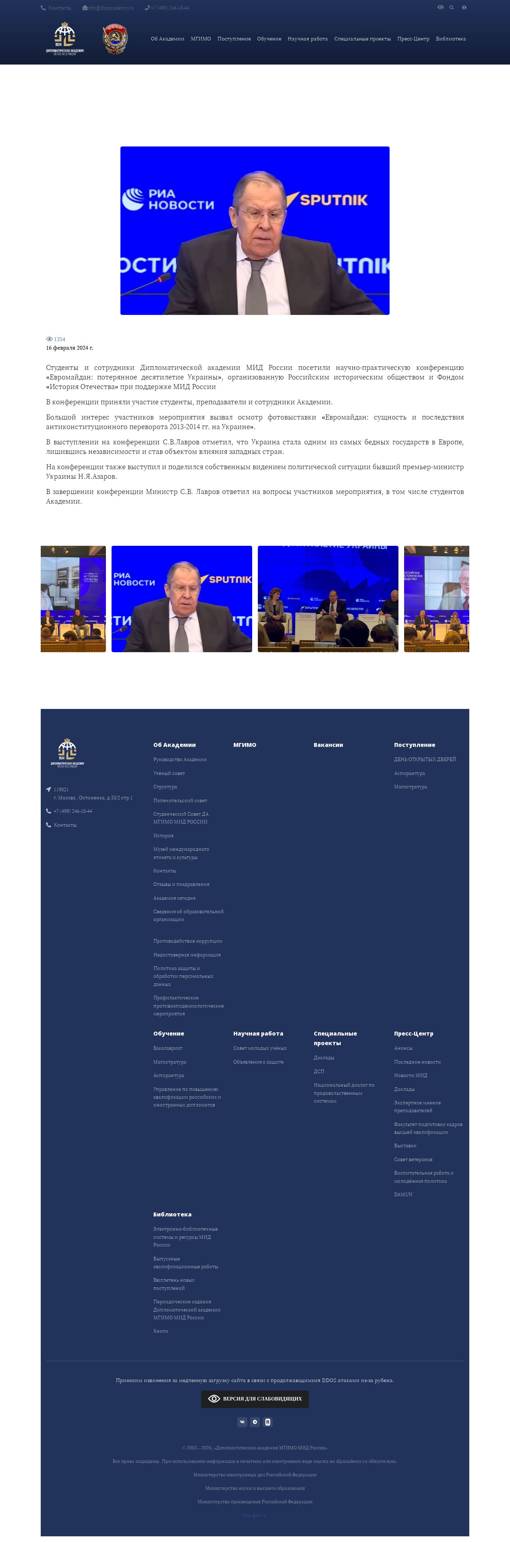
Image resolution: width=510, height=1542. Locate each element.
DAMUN (403, 1194)
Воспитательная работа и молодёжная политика (424, 1176)
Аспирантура (409, 773)
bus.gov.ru (255, 1515)
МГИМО (201, 38)
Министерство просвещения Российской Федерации (255, 1502)
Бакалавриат (167, 1048)
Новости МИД (410, 1075)
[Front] (67, 752)
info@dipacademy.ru (108, 7)
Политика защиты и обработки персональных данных (183, 976)
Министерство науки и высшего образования (255, 1488)
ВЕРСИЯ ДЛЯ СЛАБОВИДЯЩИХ (255, 1398)
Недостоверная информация (187, 954)
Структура (165, 786)
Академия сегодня (174, 898)
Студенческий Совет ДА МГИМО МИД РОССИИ (181, 817)
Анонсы (403, 1048)
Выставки (405, 1145)
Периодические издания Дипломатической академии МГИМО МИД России (187, 1309)
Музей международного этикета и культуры (181, 852)
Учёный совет (169, 773)
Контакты (56, 7)
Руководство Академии (180, 759)
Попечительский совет (180, 800)
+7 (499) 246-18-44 (167, 7)
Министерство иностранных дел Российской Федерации (255, 1475)
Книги (160, 1331)
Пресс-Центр (413, 38)
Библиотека (451, 38)
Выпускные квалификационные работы (185, 1262)
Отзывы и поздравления (181, 884)
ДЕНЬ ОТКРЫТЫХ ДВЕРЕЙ (425, 759)
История (163, 835)
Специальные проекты (362, 38)
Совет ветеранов (413, 1159)
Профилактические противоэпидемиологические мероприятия (188, 1005)
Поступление (234, 38)
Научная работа (308, 38)
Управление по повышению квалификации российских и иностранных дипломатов (187, 1097)
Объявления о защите (258, 1061)
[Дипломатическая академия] (65, 39)
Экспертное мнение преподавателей (417, 1106)
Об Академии (168, 38)
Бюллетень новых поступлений (173, 1283)
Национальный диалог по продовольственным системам (344, 1092)
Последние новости (417, 1061)
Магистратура (410, 786)
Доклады (324, 1057)
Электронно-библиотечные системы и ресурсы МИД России (185, 1236)
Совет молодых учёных (260, 1048)
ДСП (319, 1071)
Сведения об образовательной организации (188, 915)
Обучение (269, 38)
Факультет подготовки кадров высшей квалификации (428, 1128)
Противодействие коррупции (187, 940)
